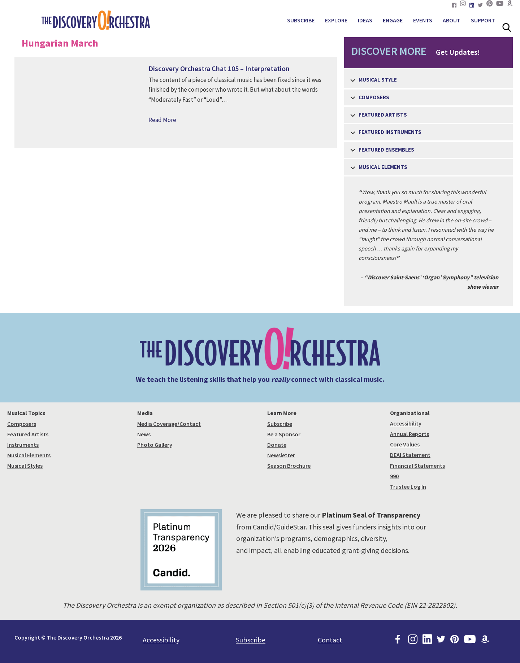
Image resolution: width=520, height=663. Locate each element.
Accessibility (405, 423)
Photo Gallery (154, 444)
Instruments (23, 444)
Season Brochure (289, 465)
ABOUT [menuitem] (451, 20)
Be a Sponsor (283, 434)
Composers (21, 423)
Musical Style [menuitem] (378, 79)
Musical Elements (29, 455)
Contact (330, 639)
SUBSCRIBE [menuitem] (301, 20)
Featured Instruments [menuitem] (390, 131)
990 (394, 476)
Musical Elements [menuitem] (383, 166)
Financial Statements (417, 465)
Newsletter (281, 455)
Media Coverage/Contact (169, 423)
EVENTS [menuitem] (422, 20)
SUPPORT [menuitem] (483, 20)
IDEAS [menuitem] (365, 20)
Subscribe (279, 423)
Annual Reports (409, 433)
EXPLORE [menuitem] (336, 20)
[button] (353, 80)
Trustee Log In (408, 486)
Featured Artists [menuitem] (383, 114)
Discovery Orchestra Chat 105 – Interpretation (219, 68)
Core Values (405, 444)
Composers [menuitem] (374, 97)
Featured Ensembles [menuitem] (386, 149)
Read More (162, 120)
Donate (276, 444)
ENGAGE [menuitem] (393, 20)
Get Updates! (412, 50)
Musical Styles (25, 465)
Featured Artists (27, 434)
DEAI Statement (410, 454)
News (144, 434)
